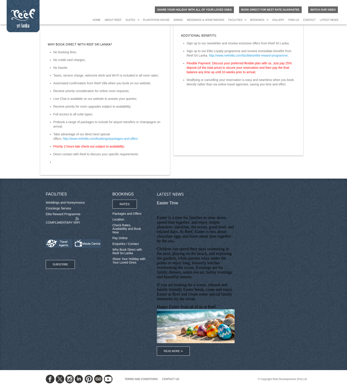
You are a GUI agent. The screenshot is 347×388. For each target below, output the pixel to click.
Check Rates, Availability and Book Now (126, 228)
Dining (178, 20)
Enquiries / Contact (125, 244)
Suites (130, 20)
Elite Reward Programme (63, 214)
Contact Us (170, 379)
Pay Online (120, 238)
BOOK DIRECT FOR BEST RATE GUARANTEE (270, 9)
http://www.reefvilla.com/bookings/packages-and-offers (100, 138)
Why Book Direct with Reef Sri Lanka (127, 251)
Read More (172, 351)
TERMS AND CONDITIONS (141, 379)
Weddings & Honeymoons (205, 20)
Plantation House (156, 20)
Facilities (235, 20)
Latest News (329, 20)
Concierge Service (58, 208)
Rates (125, 204)
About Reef (113, 20)
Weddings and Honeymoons (65, 202)
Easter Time (167, 203)
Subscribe (60, 264)
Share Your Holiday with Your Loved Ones (129, 260)
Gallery (278, 20)
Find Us (293, 20)
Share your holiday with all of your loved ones (194, 9)
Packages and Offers (126, 213)
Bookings (257, 20)
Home (97, 20)
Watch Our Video (323, 9)
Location (118, 219)
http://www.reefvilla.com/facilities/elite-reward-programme (248, 55)
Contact (309, 20)
